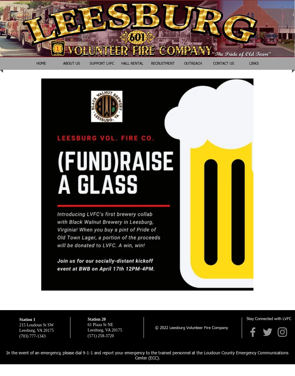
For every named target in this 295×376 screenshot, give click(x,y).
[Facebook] (253, 332)
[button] (193, 64)
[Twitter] (267, 332)
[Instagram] (282, 332)
